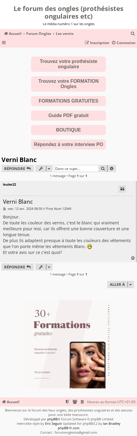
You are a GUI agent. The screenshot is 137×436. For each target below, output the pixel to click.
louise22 (9, 184)
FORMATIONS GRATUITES (68, 100)
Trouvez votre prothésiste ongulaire (68, 64)
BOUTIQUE (68, 129)
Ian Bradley (111, 423)
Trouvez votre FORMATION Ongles (68, 84)
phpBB (52, 419)
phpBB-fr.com (68, 428)
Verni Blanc (19, 159)
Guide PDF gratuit (68, 115)
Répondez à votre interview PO (68, 144)
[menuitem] (133, 34)
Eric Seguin (53, 423)
